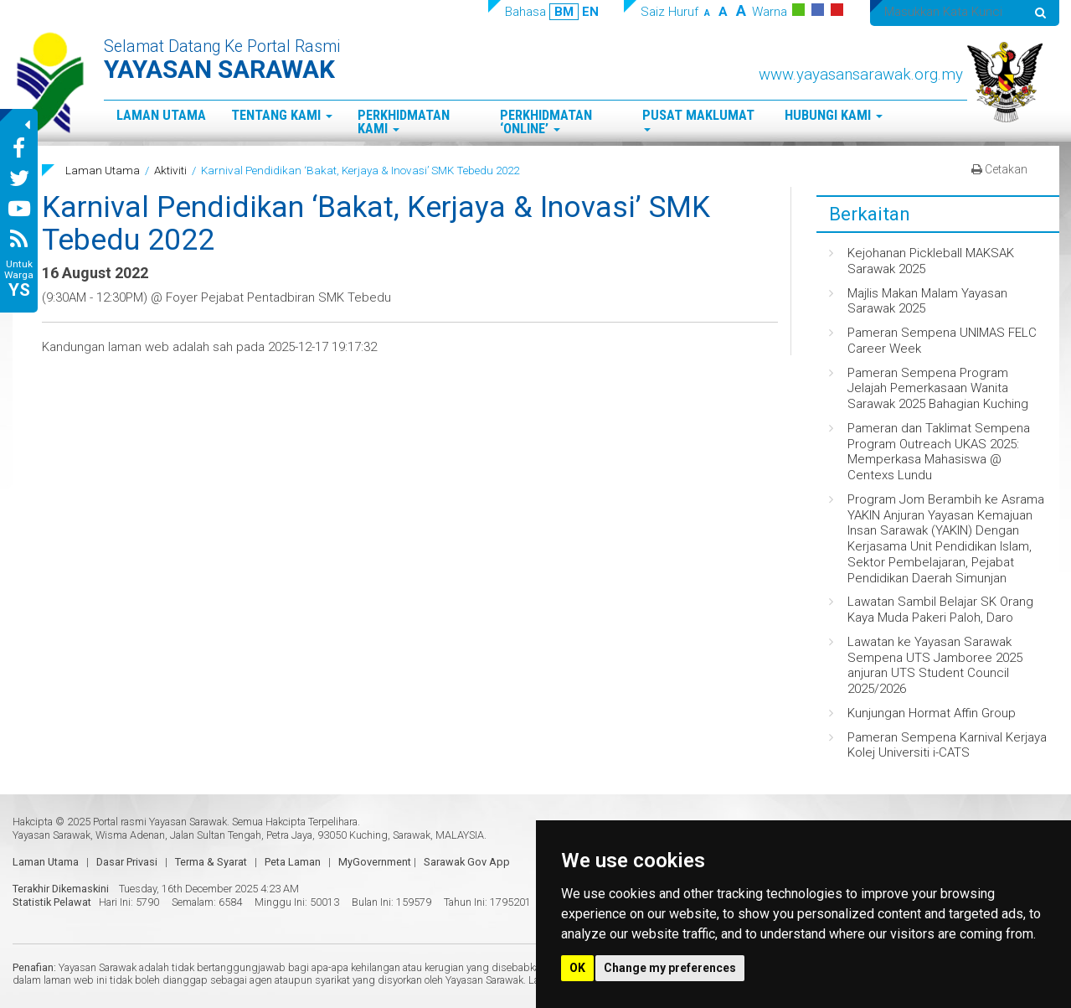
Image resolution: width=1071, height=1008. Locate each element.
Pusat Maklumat (698, 119)
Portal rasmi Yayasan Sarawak (160, 821)
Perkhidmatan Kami (404, 122)
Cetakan (999, 169)
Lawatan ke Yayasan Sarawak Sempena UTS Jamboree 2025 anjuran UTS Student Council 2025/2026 (934, 665)
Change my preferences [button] (670, 967)
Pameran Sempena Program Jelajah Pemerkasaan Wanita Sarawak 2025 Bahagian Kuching (937, 388)
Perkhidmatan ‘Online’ (546, 122)
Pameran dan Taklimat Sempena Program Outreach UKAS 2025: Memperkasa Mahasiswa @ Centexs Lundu (938, 452)
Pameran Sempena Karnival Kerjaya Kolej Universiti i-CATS (947, 745)
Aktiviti (170, 170)
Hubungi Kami (834, 115)
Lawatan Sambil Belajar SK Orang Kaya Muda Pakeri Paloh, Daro (940, 609)
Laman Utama (161, 115)
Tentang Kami (281, 115)
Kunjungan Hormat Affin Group (931, 713)
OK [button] (577, 967)
